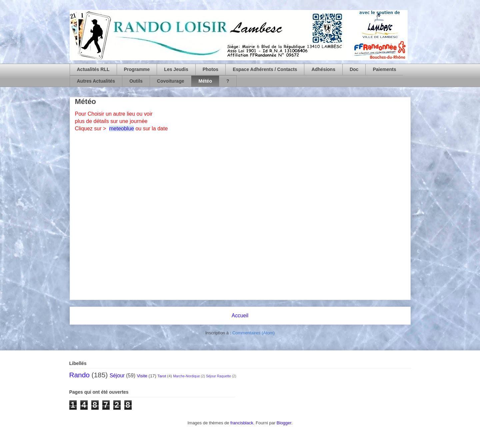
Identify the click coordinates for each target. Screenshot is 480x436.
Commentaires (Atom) (253, 332)
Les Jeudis (176, 69)
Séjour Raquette (218, 376)
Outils (136, 81)
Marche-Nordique (186, 376)
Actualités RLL (93, 69)
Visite (142, 375)
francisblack (241, 422)
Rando (79, 375)
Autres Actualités (96, 81)
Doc (354, 69)
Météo (205, 81)
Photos (210, 69)
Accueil (240, 315)
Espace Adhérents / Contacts (265, 69)
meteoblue (121, 128)
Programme (137, 69)
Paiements (384, 69)
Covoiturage (170, 81)
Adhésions (323, 69)
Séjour (117, 375)
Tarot (161, 376)
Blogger (284, 422)
